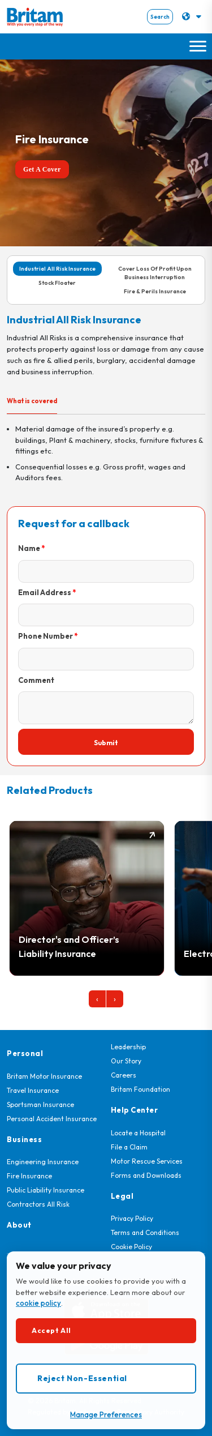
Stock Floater (57, 283)
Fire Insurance (29, 1176)
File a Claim (129, 1147)
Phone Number (45, 635)
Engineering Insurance (43, 1161)
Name (29, 548)
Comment (36, 680)
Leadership (128, 1046)
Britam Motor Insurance (44, 1076)
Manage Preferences (106, 1414)
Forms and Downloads (146, 1175)
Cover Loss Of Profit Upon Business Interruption (155, 273)
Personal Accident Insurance (52, 1118)
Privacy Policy (132, 1218)
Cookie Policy (131, 1246)
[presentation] (97, 998)
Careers (123, 1075)
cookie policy (38, 1302)
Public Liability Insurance (45, 1190)
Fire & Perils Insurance (155, 291)
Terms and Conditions (145, 1232)
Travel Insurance (33, 1090)
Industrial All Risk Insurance (57, 268)
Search (160, 16)
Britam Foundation (140, 1089)
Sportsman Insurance (40, 1104)
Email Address (44, 592)
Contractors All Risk (38, 1204)
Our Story (126, 1061)
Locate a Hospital (138, 1133)
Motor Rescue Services (147, 1161)
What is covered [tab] (32, 401)
